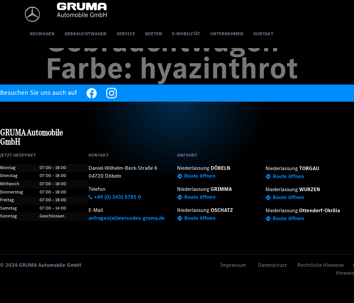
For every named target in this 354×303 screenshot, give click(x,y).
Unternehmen (226, 34)
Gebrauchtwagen (85, 34)
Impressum (233, 265)
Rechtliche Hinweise (320, 265)
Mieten (153, 34)
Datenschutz (272, 265)
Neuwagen (42, 34)
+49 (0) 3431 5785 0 (114, 196)
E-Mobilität (186, 34)
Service (125, 34)
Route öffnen (196, 175)
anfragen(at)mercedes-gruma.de (126, 218)
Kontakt (263, 34)
